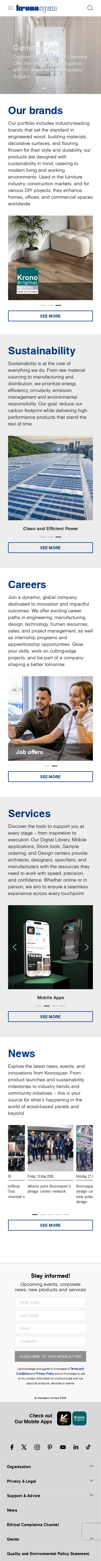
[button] (4, 47)
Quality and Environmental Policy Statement (48, 1553)
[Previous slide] (14, 258)
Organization (50, 1466)
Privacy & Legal (50, 1481)
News (12, 1510)
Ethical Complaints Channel (33, 1524)
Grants (50, 1539)
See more (50, 316)
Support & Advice (50, 1495)
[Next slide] (86, 258)
